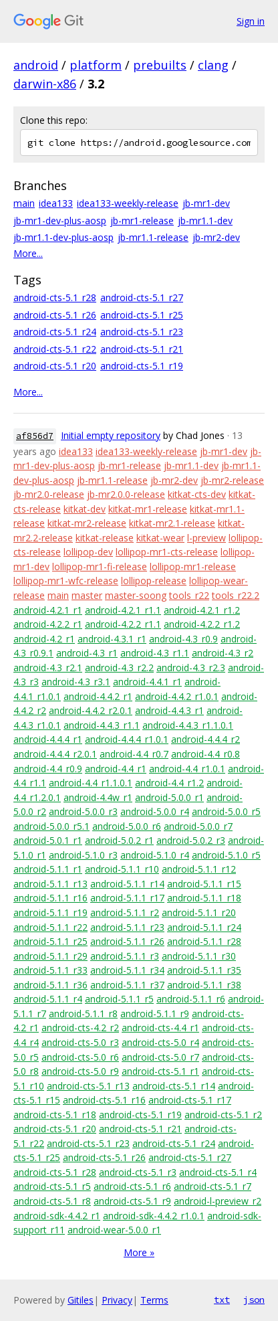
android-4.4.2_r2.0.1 (90, 710)
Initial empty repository (110, 435)
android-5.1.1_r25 (50, 941)
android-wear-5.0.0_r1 (114, 1229)
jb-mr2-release (232, 480)
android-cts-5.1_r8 (52, 1201)
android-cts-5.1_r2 (223, 1114)
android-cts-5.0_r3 (80, 1042)
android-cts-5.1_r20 (54, 365)
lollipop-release (153, 580)
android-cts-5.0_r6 (80, 1057)
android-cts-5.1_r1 (160, 1071)
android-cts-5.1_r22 (54, 349)
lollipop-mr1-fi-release (99, 566)
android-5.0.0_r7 (198, 826)
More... (28, 253)
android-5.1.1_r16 (50, 897)
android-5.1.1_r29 (50, 956)
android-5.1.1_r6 (190, 998)
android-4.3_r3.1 (75, 681)
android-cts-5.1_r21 (141, 349)
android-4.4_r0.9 (47, 768)
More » (139, 1252)
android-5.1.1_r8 (83, 1013)
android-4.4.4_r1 (47, 739)
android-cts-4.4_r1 (160, 1027)
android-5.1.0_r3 (83, 855)
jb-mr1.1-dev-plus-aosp (63, 237)
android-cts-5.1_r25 (141, 315)
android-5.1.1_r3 (124, 956)
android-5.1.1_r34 (127, 970)
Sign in (251, 21)
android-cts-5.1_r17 (189, 1099)
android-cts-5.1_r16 (104, 1099)
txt (222, 1300)
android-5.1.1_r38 (204, 984)
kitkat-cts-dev (197, 494)
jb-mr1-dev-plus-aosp (59, 220)
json (254, 1300)
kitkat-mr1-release (147, 509)
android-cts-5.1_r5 (52, 1186)
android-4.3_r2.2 (119, 667)
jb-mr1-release (142, 220)
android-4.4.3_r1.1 (101, 725)
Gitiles (80, 1300)
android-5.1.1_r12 (199, 869)
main (24, 203)
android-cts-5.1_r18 (54, 1114)
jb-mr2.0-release (48, 494)
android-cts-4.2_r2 (80, 1027)
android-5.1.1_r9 (154, 1013)
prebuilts (159, 65)
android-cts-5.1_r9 (132, 1201)
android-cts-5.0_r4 (160, 1042)
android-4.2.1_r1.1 (123, 610)
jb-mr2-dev (216, 237)
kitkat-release (105, 537)
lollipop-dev (88, 551)
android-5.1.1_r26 (127, 941)
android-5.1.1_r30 (199, 956)
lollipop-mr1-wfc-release (65, 580)
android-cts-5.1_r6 (132, 1186)
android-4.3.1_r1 (112, 638)
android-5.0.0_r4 (154, 811)
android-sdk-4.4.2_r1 (56, 1215)
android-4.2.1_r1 (47, 610)
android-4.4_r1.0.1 (187, 768)
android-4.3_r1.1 (154, 652)
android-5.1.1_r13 (50, 883)
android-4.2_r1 (44, 638)
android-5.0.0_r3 (83, 811)
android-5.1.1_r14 (127, 883)
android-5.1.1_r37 (127, 984)
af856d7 (34, 436)
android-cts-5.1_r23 (141, 331)
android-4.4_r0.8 (205, 753)
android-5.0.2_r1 (119, 840)
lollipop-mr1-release (193, 566)
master (87, 595)
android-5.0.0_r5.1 (51, 826)
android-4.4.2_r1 (97, 696)
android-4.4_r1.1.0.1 (90, 782)
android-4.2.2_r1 (47, 624)
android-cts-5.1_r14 (173, 1085)
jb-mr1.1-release (153, 237)
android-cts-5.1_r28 (54, 297)
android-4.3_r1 (87, 652)
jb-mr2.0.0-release (126, 494)
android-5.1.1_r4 (47, 998)
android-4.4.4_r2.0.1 (55, 753)
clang (213, 65)
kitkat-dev (84, 509)
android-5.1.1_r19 (50, 912)
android (35, 65)
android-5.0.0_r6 (126, 826)
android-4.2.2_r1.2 (202, 624)
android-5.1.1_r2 (124, 912)
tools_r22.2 (235, 595)
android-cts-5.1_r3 (137, 1172)
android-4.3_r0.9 (183, 638)
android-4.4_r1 (115, 768)
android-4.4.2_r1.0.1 (177, 696)
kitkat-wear (160, 537)
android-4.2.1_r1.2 (202, 610)
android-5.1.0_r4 (154, 855)
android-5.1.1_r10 (122, 869)
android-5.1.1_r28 (204, 941)
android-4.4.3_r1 (169, 710)
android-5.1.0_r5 (226, 855)
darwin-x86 (44, 84)
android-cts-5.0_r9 (80, 1071)
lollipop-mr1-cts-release (167, 551)
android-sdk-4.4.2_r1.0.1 (153, 1215)
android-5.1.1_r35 (204, 970)
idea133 (56, 203)
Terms (154, 1300)
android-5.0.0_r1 (169, 797)
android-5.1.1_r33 (50, 970)
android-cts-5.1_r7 (212, 1186)
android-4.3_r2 (222, 652)
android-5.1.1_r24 (204, 927)
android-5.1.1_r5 (119, 998)
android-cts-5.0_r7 (160, 1057)
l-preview (206, 537)
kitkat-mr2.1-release (172, 523)
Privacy (117, 1300)
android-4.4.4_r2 (205, 739)
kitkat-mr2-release (86, 523)
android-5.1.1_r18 (204, 897)
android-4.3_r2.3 (190, 667)
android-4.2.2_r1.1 (123, 624)
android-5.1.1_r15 (204, 883)
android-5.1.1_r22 (50, 927)
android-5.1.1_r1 (47, 869)
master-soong (135, 595)
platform (96, 65)
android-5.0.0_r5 (226, 811)
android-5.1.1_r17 (127, 897)
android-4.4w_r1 (97, 797)
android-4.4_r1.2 (169, 782)
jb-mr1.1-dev (205, 220)
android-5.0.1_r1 (47, 840)
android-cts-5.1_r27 (141, 297)
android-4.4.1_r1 (147, 681)
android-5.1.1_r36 (50, 984)
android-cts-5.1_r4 (218, 1172)
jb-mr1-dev (206, 203)
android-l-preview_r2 (217, 1201)
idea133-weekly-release (127, 203)
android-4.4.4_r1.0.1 (126, 739)
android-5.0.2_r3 (190, 840)
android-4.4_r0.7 (134, 753)
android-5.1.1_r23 (127, 927)
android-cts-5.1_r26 (54, 315)
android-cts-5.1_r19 (141, 365)
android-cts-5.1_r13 (88, 1085)
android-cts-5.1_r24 (54, 331)
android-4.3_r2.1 (47, 667)
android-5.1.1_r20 (199, 912)
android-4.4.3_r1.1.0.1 (187, 725)
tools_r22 (189, 595)
